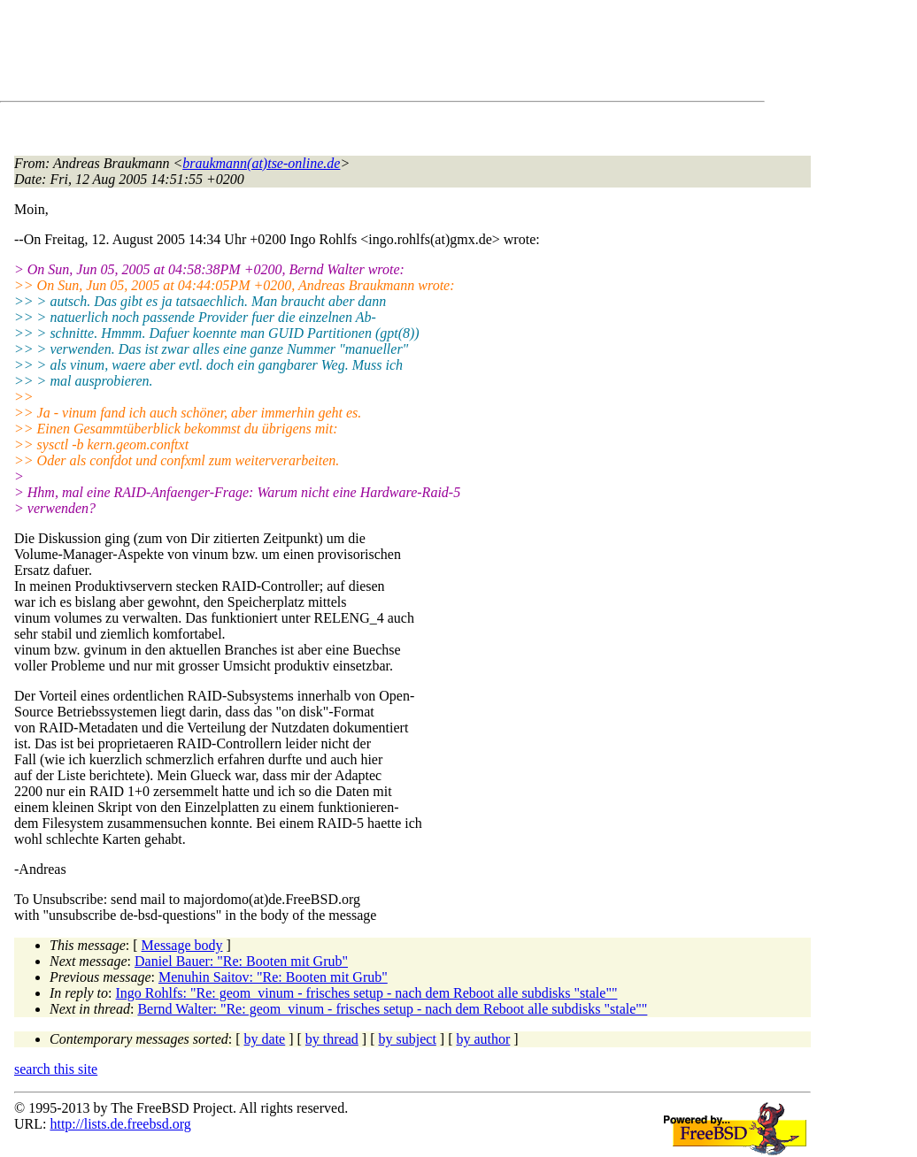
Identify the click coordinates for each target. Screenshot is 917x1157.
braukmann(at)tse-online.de (261, 163)
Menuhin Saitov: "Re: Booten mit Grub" (273, 977)
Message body (182, 945)
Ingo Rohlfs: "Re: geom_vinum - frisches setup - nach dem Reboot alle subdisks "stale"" (367, 992)
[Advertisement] (336, 54)
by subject (407, 1038)
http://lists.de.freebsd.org (120, 1123)
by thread (331, 1038)
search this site (55, 1069)
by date (265, 1038)
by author (483, 1038)
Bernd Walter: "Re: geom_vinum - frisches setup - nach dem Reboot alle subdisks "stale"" (392, 1008)
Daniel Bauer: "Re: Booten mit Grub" (241, 961)
